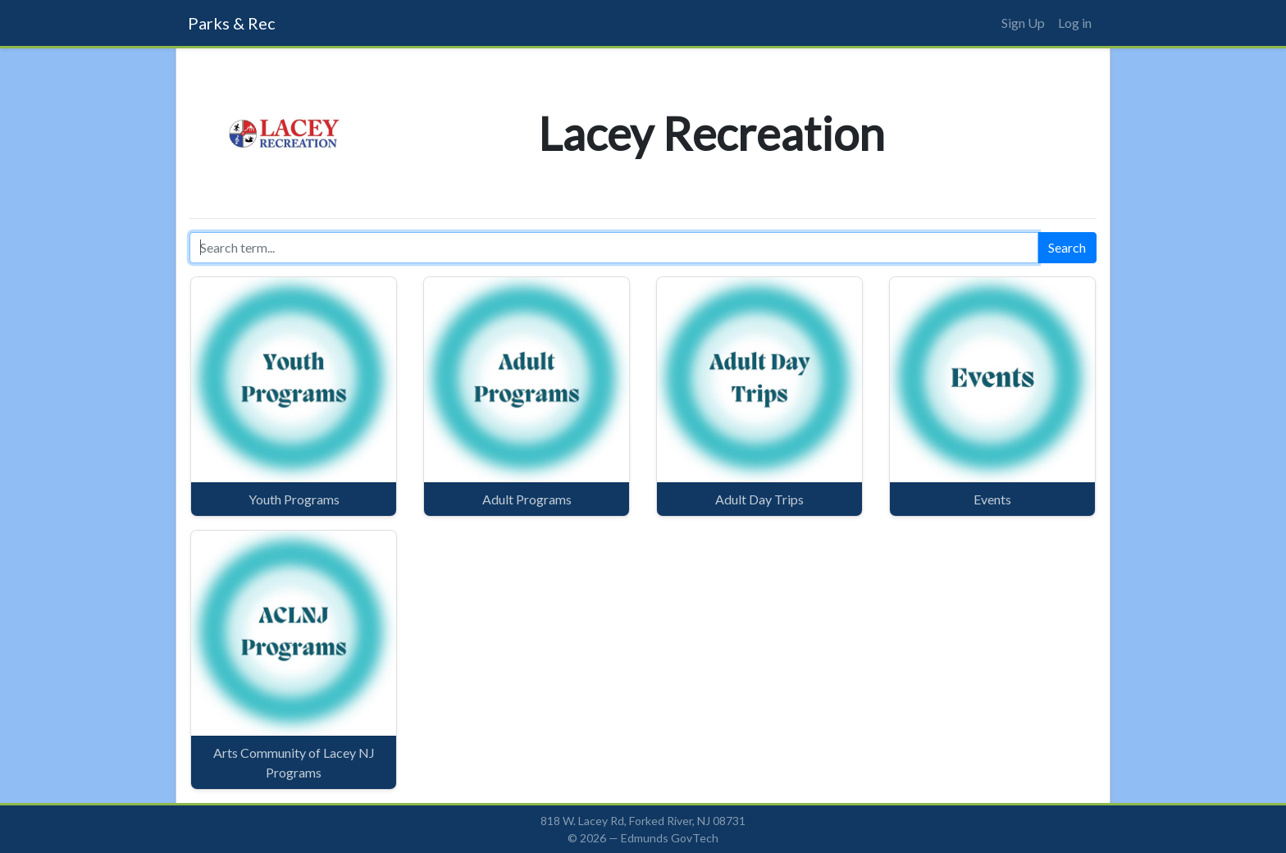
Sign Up (1023, 22)
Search (1067, 247)
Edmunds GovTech (669, 838)
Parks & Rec (232, 23)
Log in (1075, 22)
